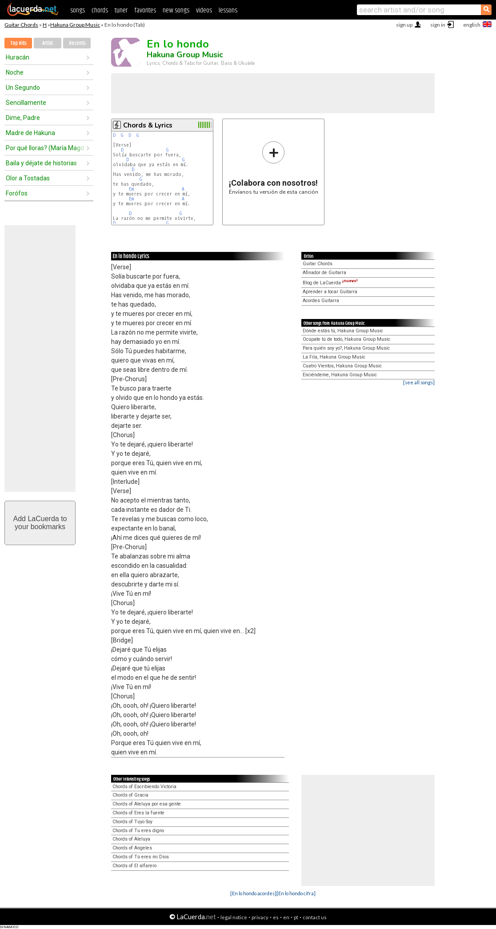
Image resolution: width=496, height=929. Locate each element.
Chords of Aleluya (131, 839)
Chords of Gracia (130, 795)
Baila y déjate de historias (41, 163)
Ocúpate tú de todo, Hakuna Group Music (346, 339)
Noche (15, 72)
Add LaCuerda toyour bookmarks (40, 522)
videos (204, 10)
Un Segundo (23, 87)
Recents (77, 43)
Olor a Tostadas (28, 178)
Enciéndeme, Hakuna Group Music (340, 375)
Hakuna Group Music (75, 24)
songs (77, 10)
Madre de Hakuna (30, 132)
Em (131, 189)
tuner (121, 10)
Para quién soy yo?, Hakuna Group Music (346, 348)
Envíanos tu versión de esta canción (273, 167)
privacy (260, 917)
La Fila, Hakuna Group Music (334, 357)
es (276, 917)
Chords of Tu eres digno (138, 830)
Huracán (17, 57)
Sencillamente (26, 102)
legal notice (233, 917)
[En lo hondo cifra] (296, 893)
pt (296, 917)
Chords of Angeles (132, 848)
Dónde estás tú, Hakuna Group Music (343, 331)
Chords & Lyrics (147, 125)
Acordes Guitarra (321, 300)
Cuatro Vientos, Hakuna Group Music (342, 366)
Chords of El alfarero (134, 866)
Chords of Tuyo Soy (132, 822)
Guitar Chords (21, 24)
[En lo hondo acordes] (253, 893)
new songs (176, 10)
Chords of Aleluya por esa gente (146, 804)
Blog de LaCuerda (330, 283)
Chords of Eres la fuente (138, 813)
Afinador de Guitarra (324, 272)
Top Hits (18, 43)
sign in (437, 24)
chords (100, 10)
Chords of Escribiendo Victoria (144, 786)
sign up (404, 24)
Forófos (17, 193)
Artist (47, 43)
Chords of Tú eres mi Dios (140, 857)
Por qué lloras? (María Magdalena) (46, 148)
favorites (145, 10)
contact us (315, 917)
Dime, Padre (23, 117)
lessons (228, 10)
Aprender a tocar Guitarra (330, 292)
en (286, 917)
